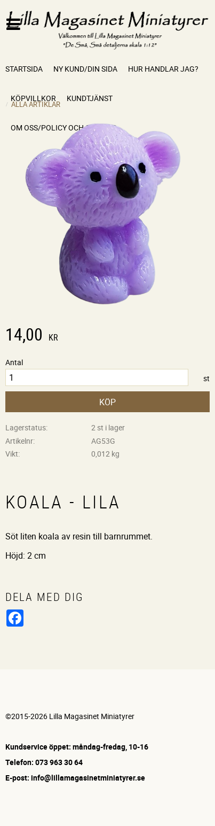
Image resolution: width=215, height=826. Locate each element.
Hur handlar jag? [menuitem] (163, 69)
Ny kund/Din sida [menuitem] (85, 69)
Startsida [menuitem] (24, 69)
